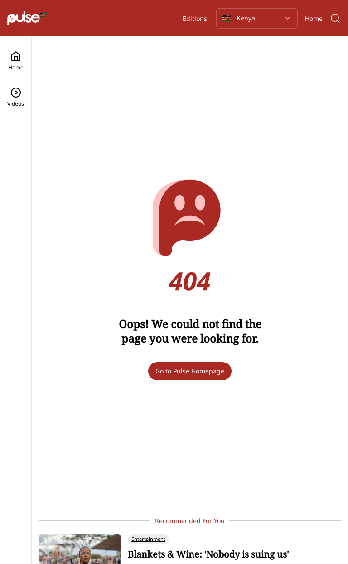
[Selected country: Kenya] (257, 18)
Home (314, 18)
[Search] (335, 18)
